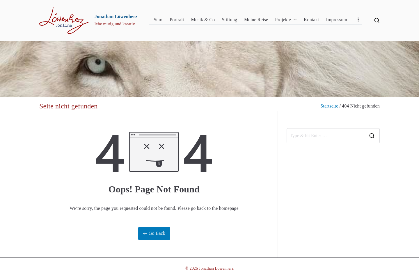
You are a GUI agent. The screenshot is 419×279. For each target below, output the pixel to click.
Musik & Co (203, 19)
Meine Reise (256, 19)
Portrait (177, 19)
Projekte (286, 20)
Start (158, 19)
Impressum (336, 19)
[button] (294, 20)
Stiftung (229, 19)
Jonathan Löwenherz (116, 16)
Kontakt (311, 19)
